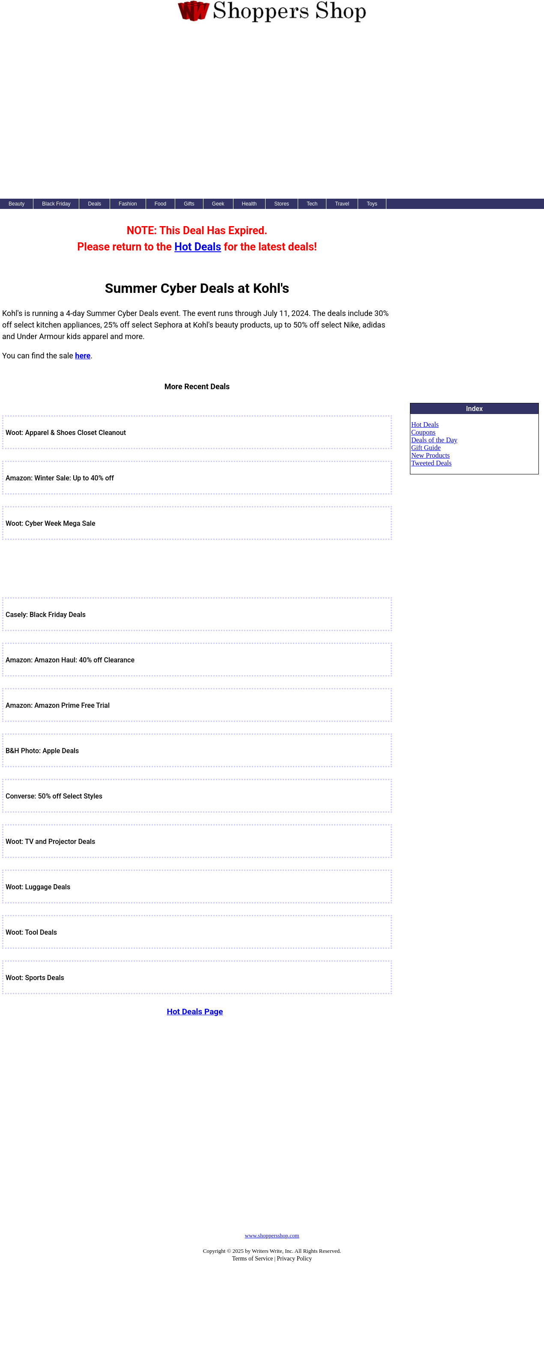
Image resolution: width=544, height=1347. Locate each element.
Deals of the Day (434, 440)
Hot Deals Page (195, 1011)
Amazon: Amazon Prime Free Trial (58, 705)
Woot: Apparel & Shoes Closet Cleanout (66, 433)
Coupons (423, 432)
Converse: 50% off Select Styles (54, 796)
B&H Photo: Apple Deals (42, 751)
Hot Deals (197, 247)
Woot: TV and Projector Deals (50, 841)
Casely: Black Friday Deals (46, 615)
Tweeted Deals (431, 463)
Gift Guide (426, 447)
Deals (94, 204)
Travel (342, 204)
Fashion (128, 204)
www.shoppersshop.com (272, 1235)
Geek (218, 204)
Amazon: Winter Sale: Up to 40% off (60, 478)
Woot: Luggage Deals (38, 887)
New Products (430, 455)
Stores (281, 204)
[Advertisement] (99, 110)
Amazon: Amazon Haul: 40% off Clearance (70, 660)
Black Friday (56, 204)
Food (160, 204)
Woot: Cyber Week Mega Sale (51, 523)
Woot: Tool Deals (31, 932)
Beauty (16, 204)
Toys (372, 204)
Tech (312, 204)
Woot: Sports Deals (35, 978)
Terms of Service (252, 1258)
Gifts (189, 204)
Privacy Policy (294, 1258)
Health (249, 204)
